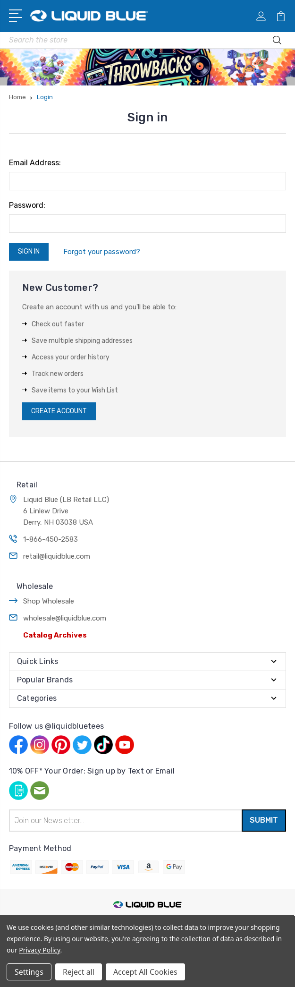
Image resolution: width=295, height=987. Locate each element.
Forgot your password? (101, 251)
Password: (27, 205)
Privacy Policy (39, 949)
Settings (29, 972)
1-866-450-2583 (50, 539)
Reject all (78, 972)
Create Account (59, 411)
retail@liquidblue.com (56, 556)
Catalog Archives (55, 635)
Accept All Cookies (145, 972)
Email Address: (35, 162)
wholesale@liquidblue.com (64, 618)
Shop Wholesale (48, 601)
